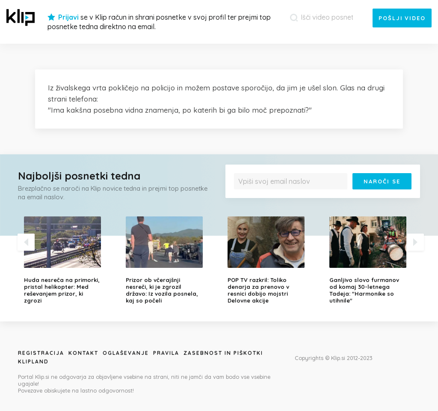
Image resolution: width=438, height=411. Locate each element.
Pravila (166, 353)
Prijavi (68, 17)
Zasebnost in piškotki (223, 353)
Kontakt (83, 353)
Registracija (41, 353)
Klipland (33, 361)
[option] (68, 260)
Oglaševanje (126, 353)
